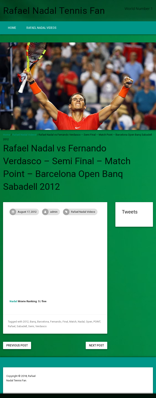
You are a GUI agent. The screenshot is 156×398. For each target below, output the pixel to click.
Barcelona (43, 321)
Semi (31, 326)
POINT (96, 321)
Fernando (55, 321)
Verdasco (41, 326)
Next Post (96, 345)
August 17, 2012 (24, 212)
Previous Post (17, 345)
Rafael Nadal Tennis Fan (54, 10)
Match (73, 321)
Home (12, 27)
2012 (26, 321)
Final (65, 321)
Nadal (13, 301)
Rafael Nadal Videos (41, 27)
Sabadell (22, 326)
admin (50, 212)
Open (89, 321)
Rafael (11, 326)
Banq (33, 321)
